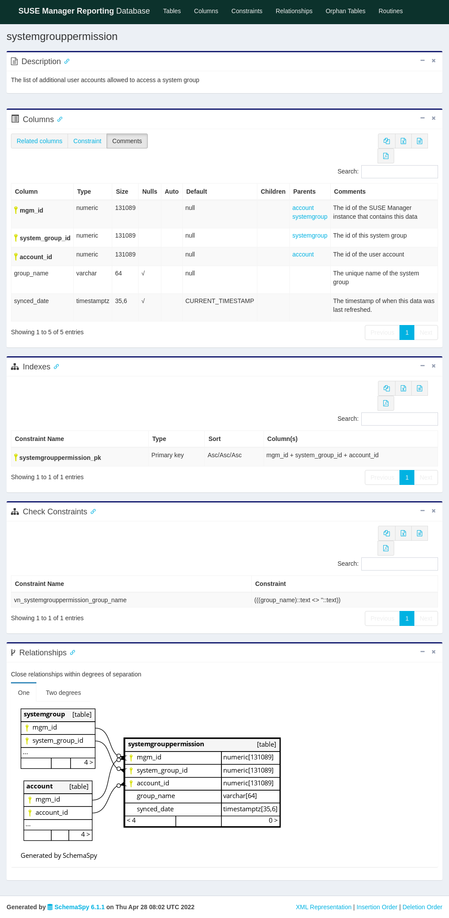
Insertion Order (376, 907)
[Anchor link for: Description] (65, 61)
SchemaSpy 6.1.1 (75, 907)
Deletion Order (422, 907)
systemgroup (310, 216)
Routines (391, 10)
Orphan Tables (346, 10)
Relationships (294, 10)
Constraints (247, 10)
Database (84, 11)
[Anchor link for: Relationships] (71, 652)
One (23, 692)
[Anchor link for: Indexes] (54, 366)
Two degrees (63, 692)
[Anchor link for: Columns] (58, 119)
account (303, 207)
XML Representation (324, 907)
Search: (388, 171)
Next (426, 332)
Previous (382, 332)
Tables (175, 10)
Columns (206, 10)
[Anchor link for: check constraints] (91, 511)
